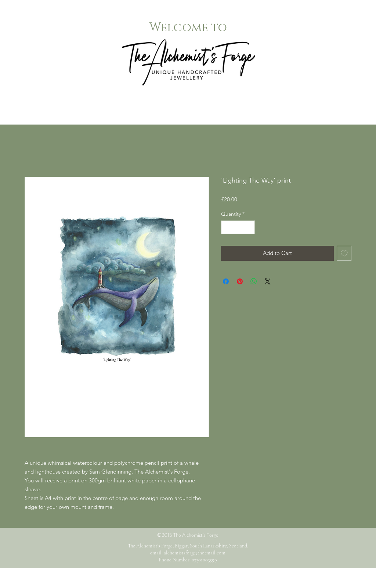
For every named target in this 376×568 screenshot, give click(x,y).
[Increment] (249, 227)
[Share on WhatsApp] (253, 281)
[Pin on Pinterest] (239, 281)
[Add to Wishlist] (344, 253)
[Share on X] (267, 281)
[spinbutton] (238, 227)
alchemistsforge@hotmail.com (194, 553)
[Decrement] (226, 227)
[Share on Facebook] (225, 281)
